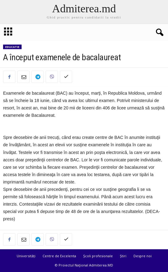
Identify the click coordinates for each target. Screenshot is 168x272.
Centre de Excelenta (59, 256)
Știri (123, 256)
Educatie (12, 47)
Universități (26, 256)
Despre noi (142, 256)
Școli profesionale (98, 256)
